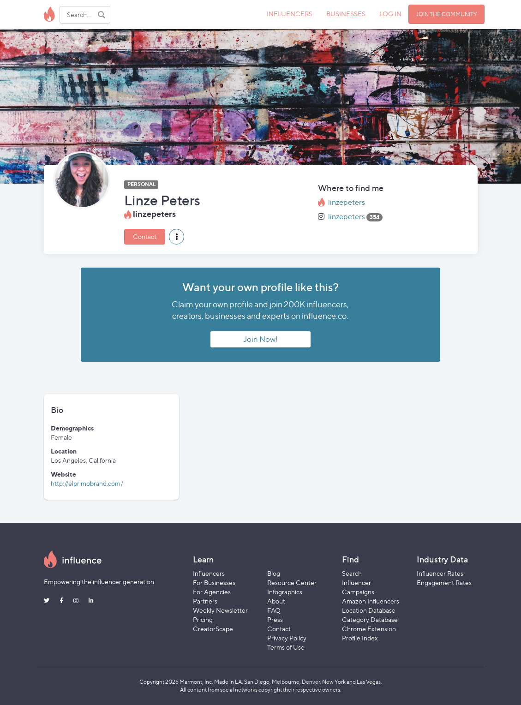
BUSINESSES (345, 14)
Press (275, 619)
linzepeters (346, 202)
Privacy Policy (286, 638)
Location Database (368, 610)
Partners (205, 601)
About (276, 601)
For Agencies (212, 592)
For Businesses (214, 582)
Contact (144, 236)
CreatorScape (213, 629)
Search (352, 573)
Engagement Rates (444, 582)
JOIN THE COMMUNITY (446, 14)
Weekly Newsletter (220, 610)
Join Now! (260, 339)
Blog (273, 573)
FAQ (274, 610)
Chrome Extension (369, 629)
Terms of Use (286, 647)
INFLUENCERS (289, 14)
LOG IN (390, 14)
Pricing (203, 619)
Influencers (209, 573)
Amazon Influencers (370, 601)
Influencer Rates (440, 573)
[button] (176, 237)
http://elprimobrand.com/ (87, 483)
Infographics (284, 592)
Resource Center (292, 582)
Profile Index (360, 638)
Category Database (370, 619)
